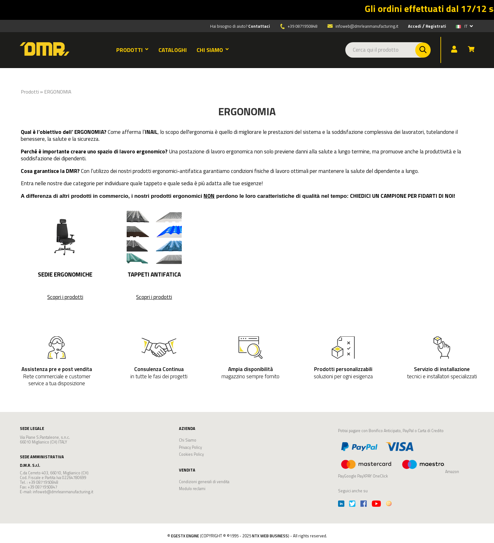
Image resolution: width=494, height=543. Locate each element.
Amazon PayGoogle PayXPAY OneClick (398, 459)
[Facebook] (363, 504)
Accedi (414, 26)
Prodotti (30, 91)
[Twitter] (352, 504)
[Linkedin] (341, 504)
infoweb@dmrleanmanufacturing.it (362, 26)
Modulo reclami (192, 489)
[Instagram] (389, 504)
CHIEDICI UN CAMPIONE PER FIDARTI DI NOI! (402, 195)
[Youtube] (376, 504)
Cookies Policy (191, 454)
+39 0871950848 (302, 26)
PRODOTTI (132, 50)
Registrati (436, 26)
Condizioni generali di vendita (204, 482)
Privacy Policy (190, 447)
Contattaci (259, 26)
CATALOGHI (172, 50)
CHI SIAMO (213, 50)
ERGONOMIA (57, 91)
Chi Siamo (187, 440)
